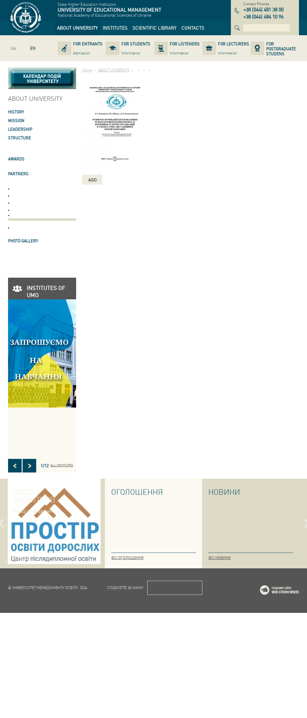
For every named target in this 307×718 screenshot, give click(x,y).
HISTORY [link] (16, 111)
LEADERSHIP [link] (20, 129)
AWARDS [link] (16, 158)
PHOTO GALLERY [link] (23, 240)
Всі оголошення (127, 557)
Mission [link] (16, 120)
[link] (77, 27)
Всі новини (220, 557)
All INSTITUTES (61, 465)
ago (92, 179)
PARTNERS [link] (18, 173)
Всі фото (22, 557)
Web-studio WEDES (287, 696)
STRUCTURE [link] (19, 137)
